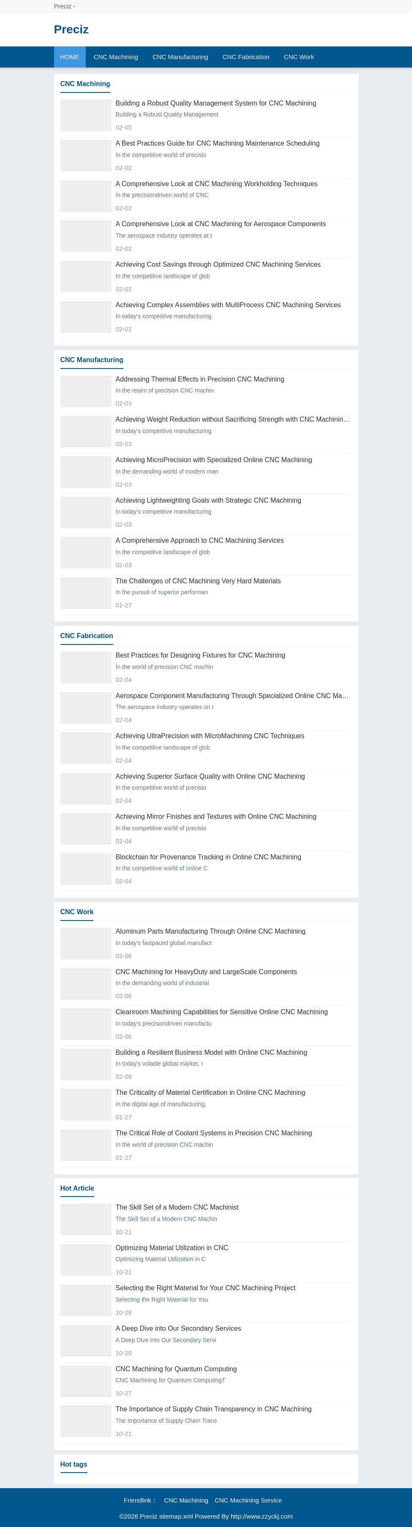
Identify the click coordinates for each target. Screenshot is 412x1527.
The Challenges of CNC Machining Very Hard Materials (198, 581)
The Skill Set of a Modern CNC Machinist (177, 1207)
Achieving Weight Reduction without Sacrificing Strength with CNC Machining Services (234, 419)
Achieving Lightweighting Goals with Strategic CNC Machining (208, 500)
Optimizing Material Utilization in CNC (172, 1247)
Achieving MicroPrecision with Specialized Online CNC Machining (214, 459)
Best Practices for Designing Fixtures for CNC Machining (201, 655)
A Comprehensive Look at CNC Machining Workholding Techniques (217, 183)
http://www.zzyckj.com (262, 1516)
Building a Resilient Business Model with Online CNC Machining (212, 1052)
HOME (69, 56)
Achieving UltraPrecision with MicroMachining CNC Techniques (210, 735)
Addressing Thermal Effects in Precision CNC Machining (200, 379)
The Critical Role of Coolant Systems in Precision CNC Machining (214, 1133)
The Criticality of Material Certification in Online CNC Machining (211, 1092)
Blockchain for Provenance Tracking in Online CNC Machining (208, 857)
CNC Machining (116, 56)
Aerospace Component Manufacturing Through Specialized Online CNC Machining (234, 695)
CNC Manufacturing (180, 56)
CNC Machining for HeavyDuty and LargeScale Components (206, 971)
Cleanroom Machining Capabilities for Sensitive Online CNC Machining (222, 1011)
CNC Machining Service (248, 1500)
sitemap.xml (176, 1516)
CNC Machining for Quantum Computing (176, 1369)
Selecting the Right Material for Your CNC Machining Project (206, 1287)
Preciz (71, 29)
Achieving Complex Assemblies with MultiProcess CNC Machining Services (228, 305)
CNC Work (299, 56)
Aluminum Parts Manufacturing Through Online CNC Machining (211, 931)
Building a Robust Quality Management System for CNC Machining (216, 103)
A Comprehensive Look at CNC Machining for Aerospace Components (221, 223)
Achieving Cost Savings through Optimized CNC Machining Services (218, 264)
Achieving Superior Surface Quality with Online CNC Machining (210, 776)
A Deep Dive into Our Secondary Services (178, 1328)
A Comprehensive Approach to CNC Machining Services (200, 540)
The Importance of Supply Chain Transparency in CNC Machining (214, 1409)
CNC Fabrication (246, 56)
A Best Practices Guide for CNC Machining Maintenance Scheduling (218, 143)
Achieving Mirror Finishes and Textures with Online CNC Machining (216, 816)
